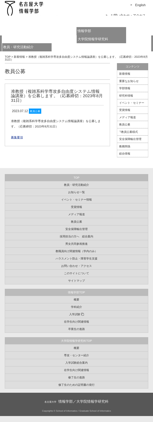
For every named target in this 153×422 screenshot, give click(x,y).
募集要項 (17, 137)
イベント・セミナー (131, 102)
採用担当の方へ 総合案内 (76, 236)
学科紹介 (76, 306)
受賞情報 (124, 110)
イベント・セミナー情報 (76, 199)
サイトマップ (76, 280)
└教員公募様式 (128, 131)
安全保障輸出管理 (130, 139)
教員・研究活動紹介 (25, 48)
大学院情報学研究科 (93, 39)
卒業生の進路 (76, 329)
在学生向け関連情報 (76, 321)
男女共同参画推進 (76, 243)
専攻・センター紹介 (76, 355)
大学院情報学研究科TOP (76, 340)
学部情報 (124, 88)
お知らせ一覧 (76, 192)
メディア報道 (127, 117)
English (140, 5)
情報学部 (84, 31)
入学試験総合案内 (76, 362)
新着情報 (124, 73)
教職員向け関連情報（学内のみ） (76, 251)
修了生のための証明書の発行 (76, 384)
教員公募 (15, 71)
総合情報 (124, 153)
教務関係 (124, 146)
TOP (76, 177)
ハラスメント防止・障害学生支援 (76, 258)
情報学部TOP (76, 292)
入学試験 (74, 314)
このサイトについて (76, 273)
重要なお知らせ (129, 81)
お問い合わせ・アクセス (76, 265)
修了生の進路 (76, 377)
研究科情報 (126, 95)
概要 (76, 299)
